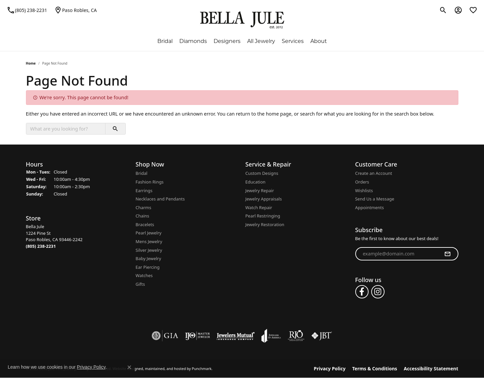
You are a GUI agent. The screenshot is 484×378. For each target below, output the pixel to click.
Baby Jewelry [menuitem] (148, 258)
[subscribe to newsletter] (447, 254)
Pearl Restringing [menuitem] (262, 216)
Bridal (165, 41)
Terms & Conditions (374, 368)
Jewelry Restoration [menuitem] (264, 224)
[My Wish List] (473, 10)
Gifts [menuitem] (140, 284)
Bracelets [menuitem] (145, 224)
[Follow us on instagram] (378, 291)
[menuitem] (165, 335)
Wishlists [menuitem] (364, 190)
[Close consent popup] (129, 367)
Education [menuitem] (255, 182)
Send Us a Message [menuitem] (374, 199)
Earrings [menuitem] (144, 190)
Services (293, 41)
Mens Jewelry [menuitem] (149, 241)
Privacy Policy (329, 368)
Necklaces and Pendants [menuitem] (160, 199)
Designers (227, 41)
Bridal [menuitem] (142, 173)
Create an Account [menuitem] (373, 173)
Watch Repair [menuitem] (258, 207)
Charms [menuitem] (143, 207)
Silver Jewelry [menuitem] (149, 250)
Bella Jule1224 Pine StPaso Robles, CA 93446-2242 (54, 236)
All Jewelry (261, 41)
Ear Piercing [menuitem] (148, 267)
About (318, 41)
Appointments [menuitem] (369, 207)
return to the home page (263, 114)
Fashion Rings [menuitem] (150, 182)
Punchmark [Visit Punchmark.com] (202, 369)
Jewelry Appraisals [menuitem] (263, 199)
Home (31, 63)
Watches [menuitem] (144, 276)
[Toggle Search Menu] (443, 10)
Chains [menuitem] (142, 216)
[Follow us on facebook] (362, 291)
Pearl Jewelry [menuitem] (149, 233)
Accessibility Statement (431, 368)
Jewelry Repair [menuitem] (259, 190)
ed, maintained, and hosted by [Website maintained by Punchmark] (165, 369)
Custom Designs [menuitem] (261, 173)
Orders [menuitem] (362, 182)
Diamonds (193, 41)
